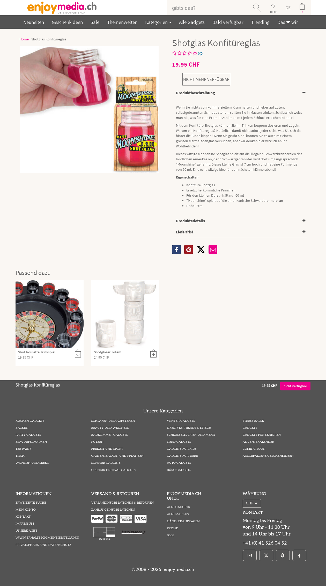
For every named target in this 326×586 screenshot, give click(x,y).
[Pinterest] (283, 555)
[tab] (239, 93)
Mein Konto (26, 510)
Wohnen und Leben (32, 463)
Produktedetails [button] (190, 220)
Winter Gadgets (181, 421)
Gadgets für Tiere (182, 456)
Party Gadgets (28, 435)
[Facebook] (299, 555)
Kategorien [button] (158, 22)
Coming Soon (254, 449)
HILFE (273, 12)
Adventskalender (258, 442)
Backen (22, 428)
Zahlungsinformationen (113, 510)
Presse (172, 528)
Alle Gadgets (192, 22)
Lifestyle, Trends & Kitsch (189, 428)
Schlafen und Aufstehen (113, 421)
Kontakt (23, 517)
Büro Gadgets (179, 470)
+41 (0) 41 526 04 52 (265, 543)
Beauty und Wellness (110, 428)
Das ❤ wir (287, 22)
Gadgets (250, 428)
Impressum (25, 524)
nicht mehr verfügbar (206, 79)
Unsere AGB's (27, 531)
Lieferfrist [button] (184, 231)
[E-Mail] (250, 555)
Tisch (20, 456)
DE (288, 8)
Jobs (170, 535)
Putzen (97, 442)
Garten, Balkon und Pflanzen (117, 456)
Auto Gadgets (179, 463)
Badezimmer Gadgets (109, 435)
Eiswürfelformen (31, 442)
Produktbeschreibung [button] (195, 92)
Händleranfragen (183, 521)
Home (24, 39)
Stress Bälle (253, 421)
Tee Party (24, 449)
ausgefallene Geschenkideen (268, 456)
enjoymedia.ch (178, 569)
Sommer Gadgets (106, 463)
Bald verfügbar (227, 22)
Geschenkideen (67, 22)
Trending (260, 22)
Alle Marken (178, 514)
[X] (200, 249)
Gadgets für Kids (182, 449)
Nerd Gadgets (179, 442)
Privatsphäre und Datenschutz (43, 545)
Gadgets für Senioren (262, 435)
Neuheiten (33, 22)
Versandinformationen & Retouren (122, 503)
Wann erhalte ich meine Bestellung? (47, 538)
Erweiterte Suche (31, 503)
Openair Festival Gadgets (113, 470)
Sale (95, 22)
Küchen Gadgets (30, 421)
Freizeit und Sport (107, 449)
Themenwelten (122, 22)
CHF (252, 503)
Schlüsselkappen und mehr (191, 435)
